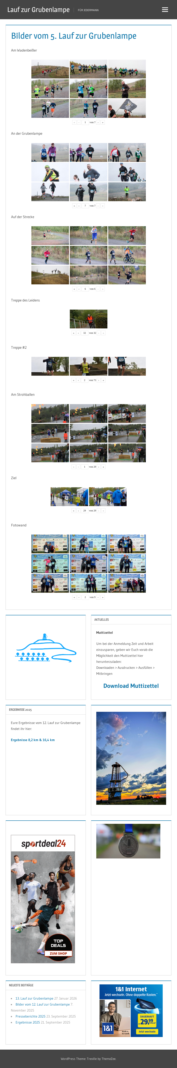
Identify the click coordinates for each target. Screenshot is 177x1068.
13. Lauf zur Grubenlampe (34, 998)
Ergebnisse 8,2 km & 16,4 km (33, 740)
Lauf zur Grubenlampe (38, 9)
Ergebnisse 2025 (28, 1022)
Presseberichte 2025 (30, 1016)
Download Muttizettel (131, 685)
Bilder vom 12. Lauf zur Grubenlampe (43, 1004)
